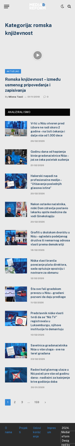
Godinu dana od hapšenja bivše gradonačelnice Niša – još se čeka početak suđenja (50, 155)
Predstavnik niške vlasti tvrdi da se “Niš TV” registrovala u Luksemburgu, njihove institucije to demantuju (47, 321)
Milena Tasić (16, 96)
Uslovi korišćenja (37, 432)
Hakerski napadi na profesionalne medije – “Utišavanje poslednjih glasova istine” (46, 182)
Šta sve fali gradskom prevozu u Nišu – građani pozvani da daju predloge (48, 293)
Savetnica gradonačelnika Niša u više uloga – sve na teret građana (49, 349)
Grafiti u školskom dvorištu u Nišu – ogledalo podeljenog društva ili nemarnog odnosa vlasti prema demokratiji (50, 238)
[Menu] (6, 6)
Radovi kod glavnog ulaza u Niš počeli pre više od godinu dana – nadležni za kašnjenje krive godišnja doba (50, 375)
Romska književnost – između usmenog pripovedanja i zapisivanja (33, 85)
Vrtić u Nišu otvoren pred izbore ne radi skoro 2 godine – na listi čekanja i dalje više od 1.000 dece (48, 129)
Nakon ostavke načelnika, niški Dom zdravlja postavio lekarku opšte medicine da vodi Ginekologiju (49, 210)
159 (36, 402)
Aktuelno (13, 71)
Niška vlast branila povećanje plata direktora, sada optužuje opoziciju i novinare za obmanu (49, 266)
